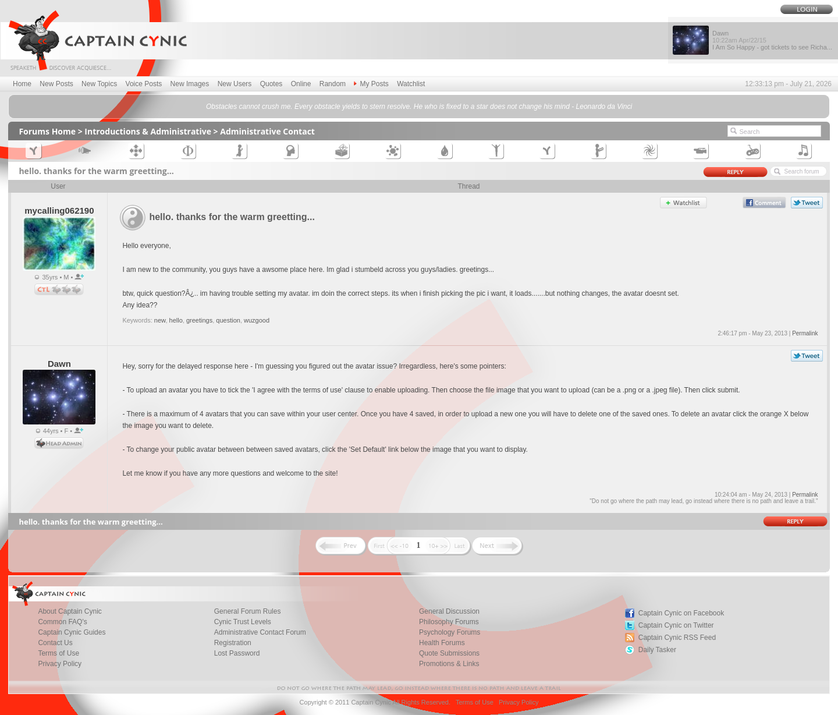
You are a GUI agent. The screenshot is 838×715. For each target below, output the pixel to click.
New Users (235, 84)
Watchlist (411, 84)
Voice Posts (144, 84)
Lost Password (237, 653)
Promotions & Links (449, 664)
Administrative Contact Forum (260, 632)
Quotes (271, 84)
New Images (190, 84)
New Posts (56, 84)
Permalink (805, 333)
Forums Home (47, 131)
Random (332, 84)
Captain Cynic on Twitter (676, 625)
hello (176, 320)
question (228, 320)
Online (301, 84)
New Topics (99, 84)
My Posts (371, 84)
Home (22, 84)
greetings (199, 320)
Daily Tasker (657, 650)
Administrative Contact (267, 131)
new (160, 320)
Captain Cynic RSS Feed (677, 637)
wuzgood (256, 320)
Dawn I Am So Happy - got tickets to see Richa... (772, 40)
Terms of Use (474, 702)
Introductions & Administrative (147, 131)
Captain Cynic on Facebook (681, 613)
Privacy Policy (59, 664)
